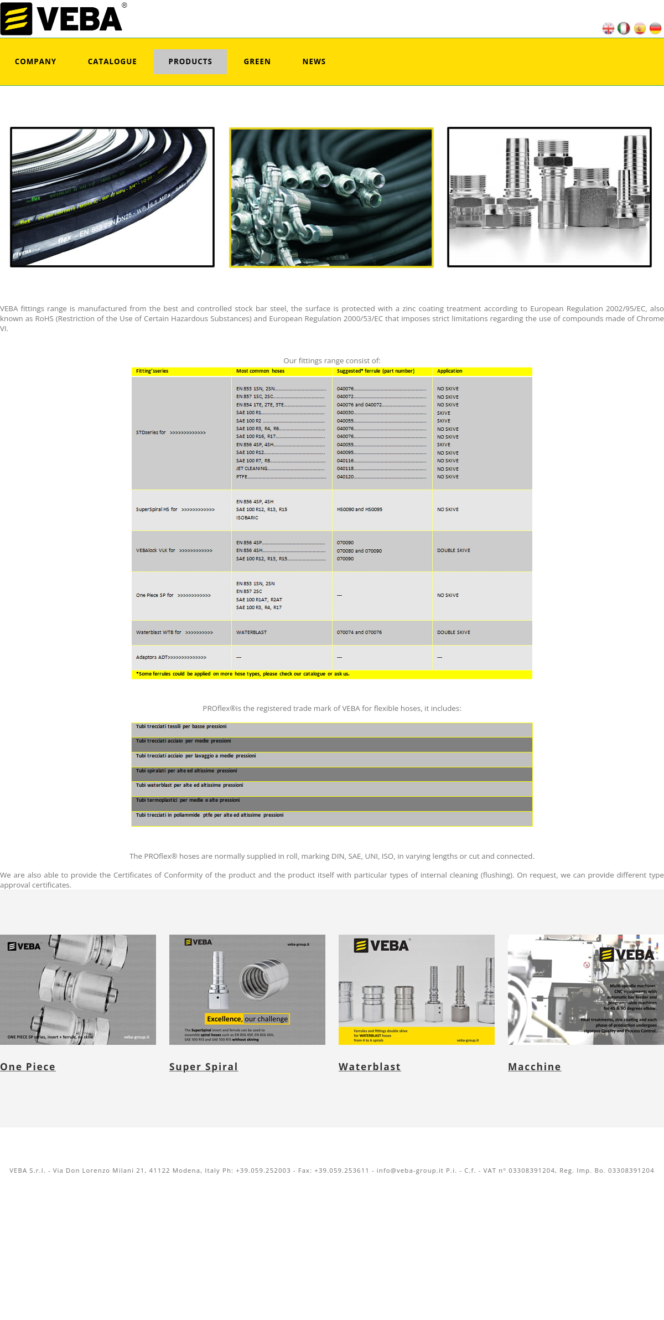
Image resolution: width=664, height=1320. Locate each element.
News (314, 61)
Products (190, 61)
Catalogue (112, 61)
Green (257, 61)
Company (35, 61)
